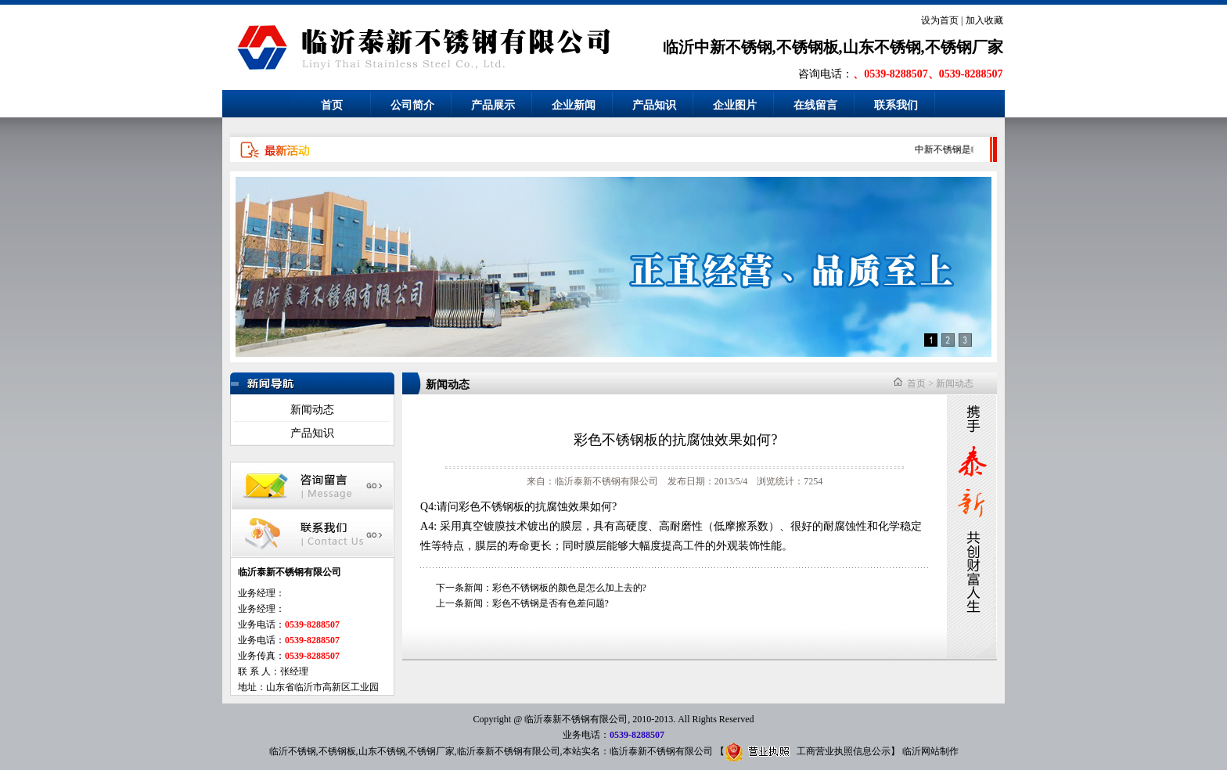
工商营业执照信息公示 (808, 751)
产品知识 (654, 105)
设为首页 (940, 20)
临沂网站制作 (930, 751)
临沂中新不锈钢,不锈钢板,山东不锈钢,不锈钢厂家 (833, 47)
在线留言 (815, 105)
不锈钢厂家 (431, 751)
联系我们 (896, 105)
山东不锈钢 (381, 751)
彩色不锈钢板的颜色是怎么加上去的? (569, 587)
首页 (332, 105)
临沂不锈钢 (292, 751)
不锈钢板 (337, 751)
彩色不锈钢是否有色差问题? (550, 603)
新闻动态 (312, 410)
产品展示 (493, 105)
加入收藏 (984, 20)
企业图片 (735, 105)
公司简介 (412, 105)
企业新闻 (574, 105)
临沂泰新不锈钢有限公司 (508, 751)
